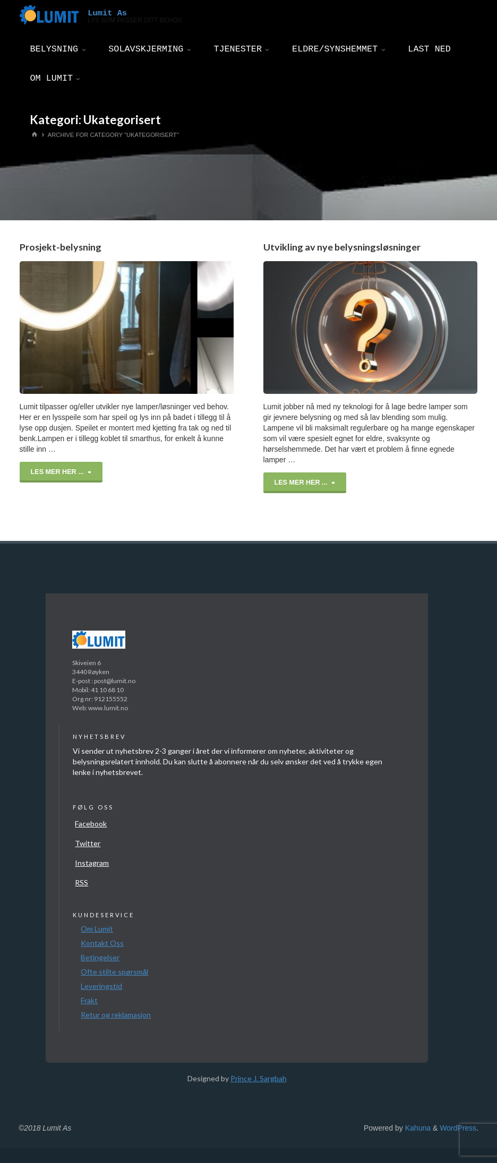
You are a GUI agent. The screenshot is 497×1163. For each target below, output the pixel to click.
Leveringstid (101, 985)
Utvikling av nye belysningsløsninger (342, 247)
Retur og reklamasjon (116, 1014)
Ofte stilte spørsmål (114, 971)
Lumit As (107, 12)
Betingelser (100, 957)
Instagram (92, 862)
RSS (81, 882)
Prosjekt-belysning (60, 247)
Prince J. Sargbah (258, 1078)
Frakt (89, 1000)
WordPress (458, 1128)
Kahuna (417, 1128)
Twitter (87, 843)
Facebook (91, 823)
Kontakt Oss (102, 942)
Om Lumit (97, 928)
